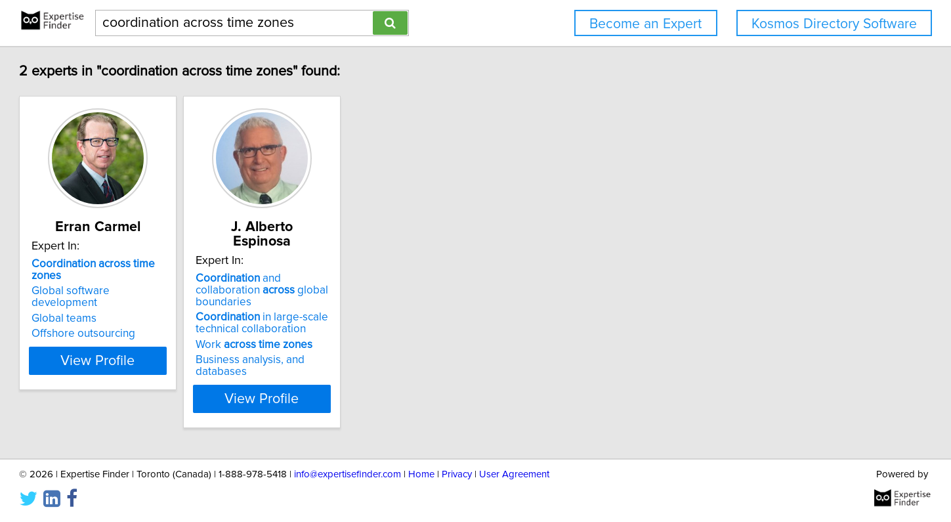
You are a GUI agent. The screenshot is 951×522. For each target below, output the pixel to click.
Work (349, 318)
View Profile (177, 360)
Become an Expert (645, 24)
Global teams (127, 295)
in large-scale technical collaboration (357, 297)
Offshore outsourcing (146, 310)
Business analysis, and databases (372, 333)
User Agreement (514, 474)
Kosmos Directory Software (834, 24)
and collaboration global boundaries (367, 270)
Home (421, 474)
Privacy (457, 474)
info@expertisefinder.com (347, 474)
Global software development (168, 279)
